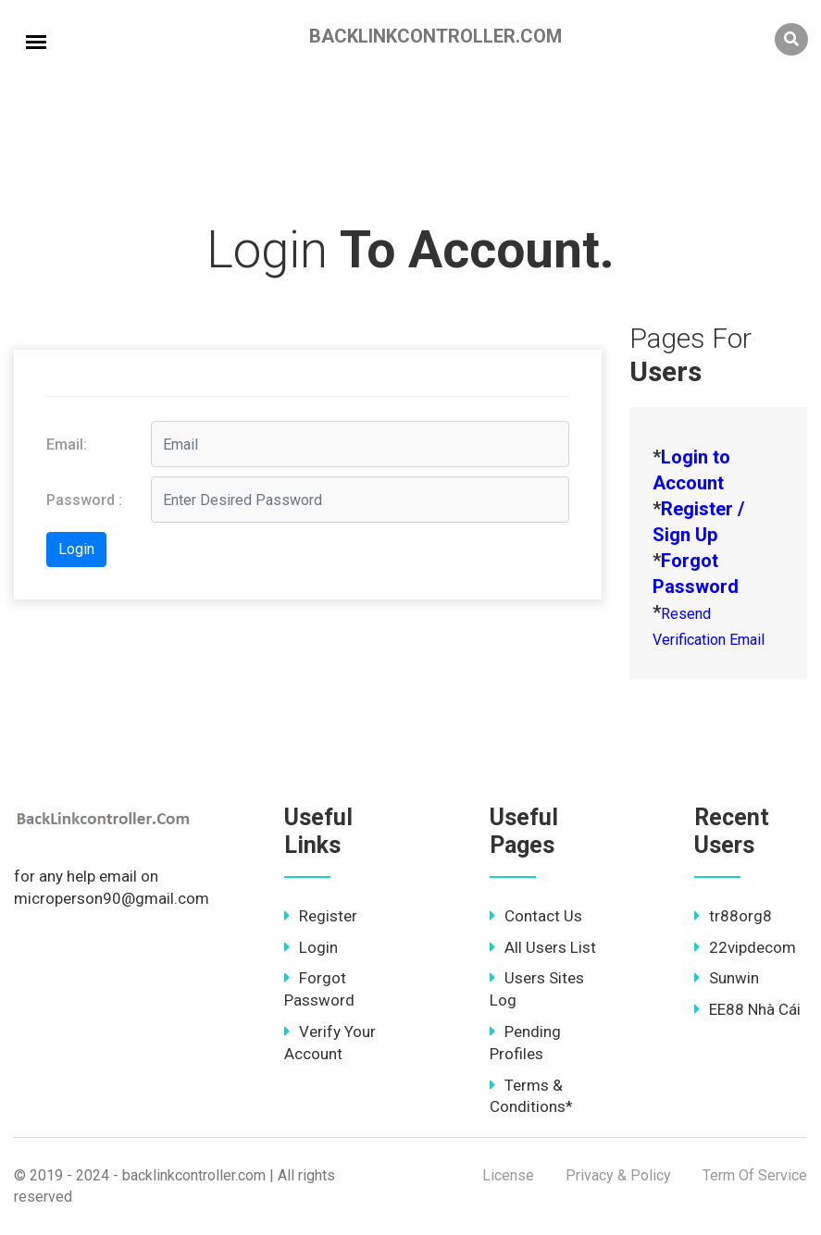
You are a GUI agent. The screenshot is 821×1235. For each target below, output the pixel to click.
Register (320, 916)
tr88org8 (733, 916)
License (508, 1175)
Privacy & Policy (618, 1175)
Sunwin (726, 978)
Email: (66, 444)
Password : (84, 500)
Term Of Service (755, 1175)
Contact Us (536, 916)
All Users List (543, 947)
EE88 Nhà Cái (747, 1009)
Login (311, 947)
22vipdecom (745, 947)
